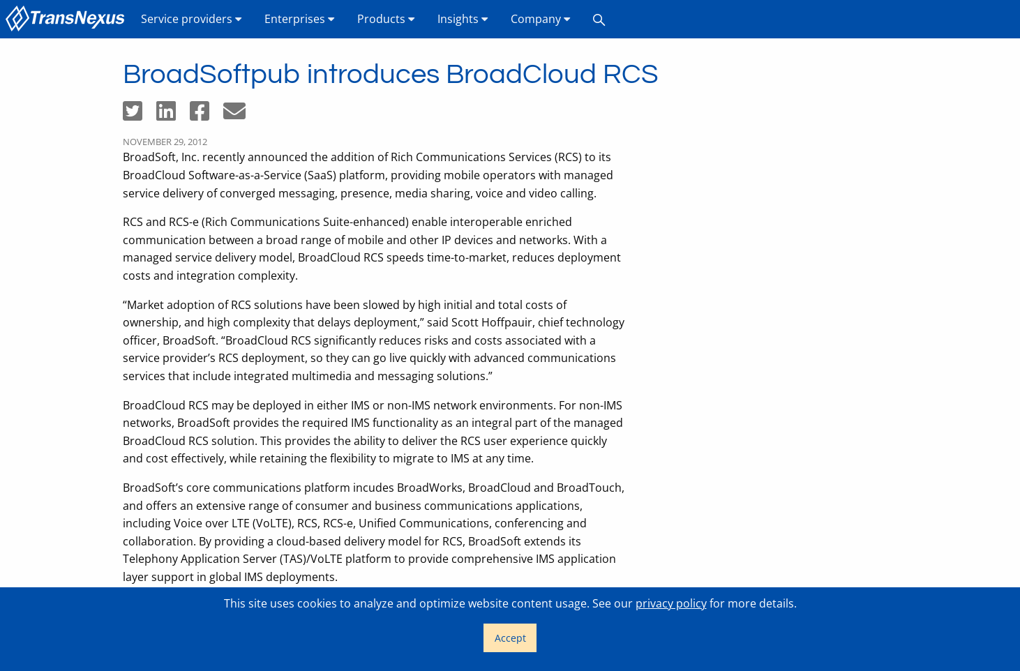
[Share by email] (240, 115)
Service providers (191, 19)
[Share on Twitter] (139, 115)
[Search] (599, 19)
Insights (462, 19)
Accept (510, 637)
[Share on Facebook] (206, 115)
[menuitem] (68, 19)
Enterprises (299, 19)
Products (386, 19)
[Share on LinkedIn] (173, 115)
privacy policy (671, 603)
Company (541, 19)
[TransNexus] (68, 19)
